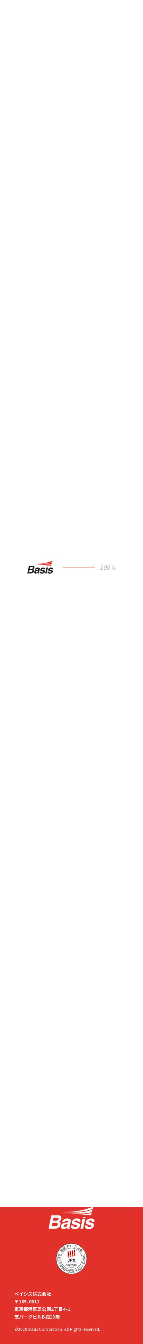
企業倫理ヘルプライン (37, 1081)
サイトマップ (28, 1094)
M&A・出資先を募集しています (50, 1142)
